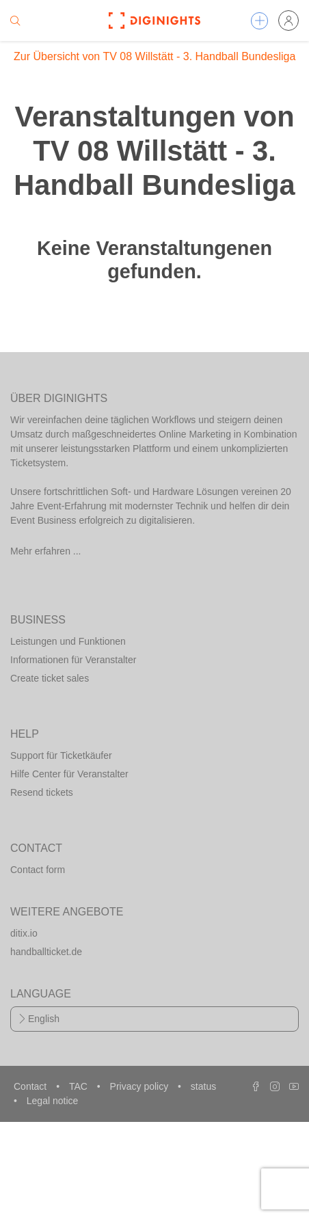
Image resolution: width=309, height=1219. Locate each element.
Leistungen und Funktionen (68, 641)
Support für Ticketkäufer (61, 755)
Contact (31, 1086)
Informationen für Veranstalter (73, 659)
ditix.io (24, 933)
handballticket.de (46, 951)
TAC (79, 1086)
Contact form (37, 869)
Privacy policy (140, 1086)
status (203, 1086)
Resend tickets (41, 792)
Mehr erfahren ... (45, 551)
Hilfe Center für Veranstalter (69, 773)
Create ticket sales (49, 678)
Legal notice (53, 1100)
